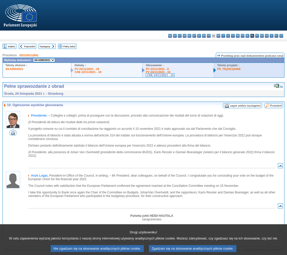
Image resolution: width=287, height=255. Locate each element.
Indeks (11, 46)
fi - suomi (276, 36)
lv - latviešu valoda (228, 36)
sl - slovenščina (272, 36)
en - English (204, 36)
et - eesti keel (194, 36)
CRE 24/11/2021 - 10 (160, 75)
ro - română (262, 36)
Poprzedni (29, 46)
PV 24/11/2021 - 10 (158, 72)
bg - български (170, 36)
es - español (175, 36)
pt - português (257, 36)
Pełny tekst (69, 46)
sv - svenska (281, 36)
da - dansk (184, 36)
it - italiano (223, 36)
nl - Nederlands (247, 36)
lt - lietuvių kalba (233, 36)
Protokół (276, 105)
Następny (45, 46)
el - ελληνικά (199, 36)
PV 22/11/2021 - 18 (87, 68)
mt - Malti (243, 36)
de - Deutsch (189, 36)
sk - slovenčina (267, 36)
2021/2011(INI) (28, 55)
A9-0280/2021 (14, 68)
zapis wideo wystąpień (245, 105)
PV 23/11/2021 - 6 (157, 68)
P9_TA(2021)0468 (228, 68)
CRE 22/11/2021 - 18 (88, 72)
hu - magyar (238, 36)
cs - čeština (180, 36)
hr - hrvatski (218, 36)
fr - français (209, 36)
